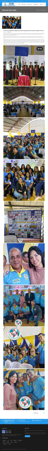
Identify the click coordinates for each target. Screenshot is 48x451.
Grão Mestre (20, 440)
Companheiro (5, 443)
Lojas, (5, 32)
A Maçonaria (23, 4)
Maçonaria (4, 440)
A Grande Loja (29, 4)
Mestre (10, 443)
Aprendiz (15, 442)
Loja (8, 440)
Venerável (15, 440)
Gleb (11, 440)
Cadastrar (27, 436)
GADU (12, 442)
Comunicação (36, 4)
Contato (41, 4)
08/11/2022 (9, 32)
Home (19, 4)
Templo (4, 442)
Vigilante (8, 442)
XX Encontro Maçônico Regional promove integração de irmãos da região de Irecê (23, 30)
